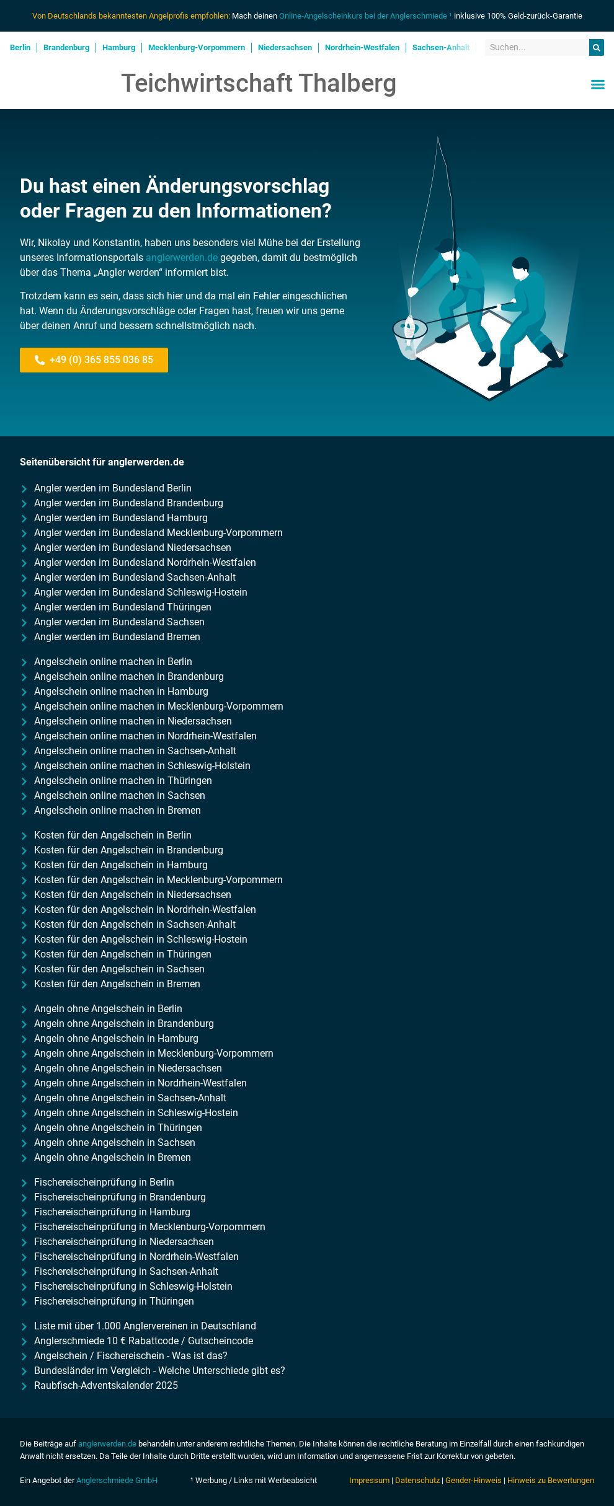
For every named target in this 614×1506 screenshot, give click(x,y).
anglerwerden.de (182, 257)
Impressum (369, 1480)
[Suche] (596, 48)
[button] (598, 84)
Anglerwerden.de (67, 84)
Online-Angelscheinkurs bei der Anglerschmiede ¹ (365, 15)
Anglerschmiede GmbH (117, 1480)
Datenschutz (417, 1480)
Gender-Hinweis (473, 1480)
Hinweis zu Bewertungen (550, 1480)
